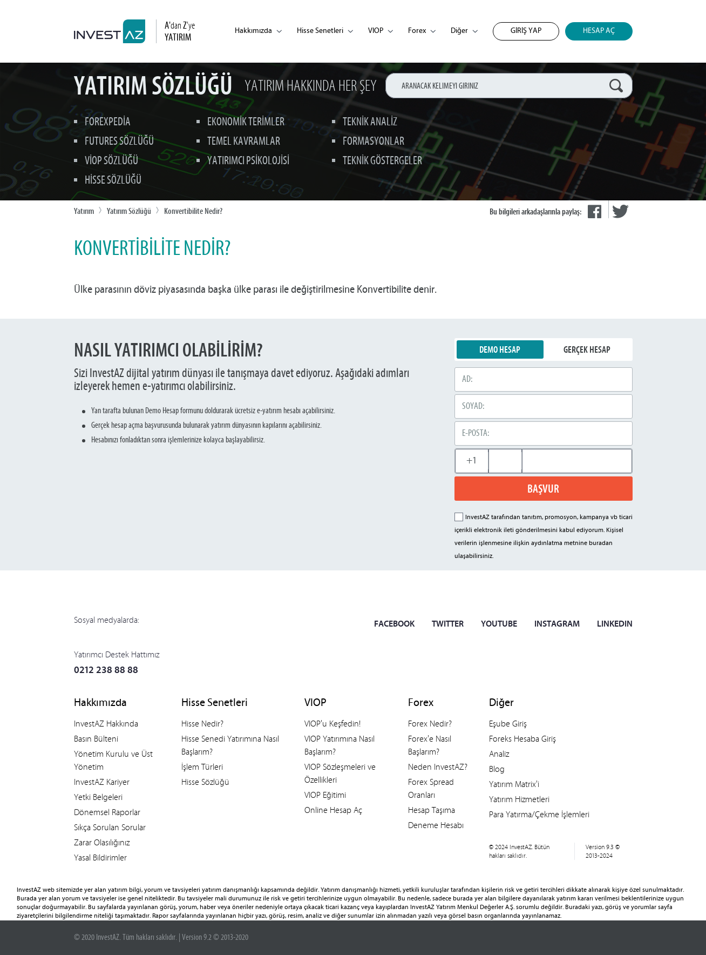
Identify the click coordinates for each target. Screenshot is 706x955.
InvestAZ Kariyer (102, 782)
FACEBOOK (394, 624)
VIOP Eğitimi (325, 795)
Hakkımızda (258, 31)
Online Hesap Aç (333, 810)
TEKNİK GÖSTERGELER (382, 161)
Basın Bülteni (96, 739)
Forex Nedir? (430, 723)
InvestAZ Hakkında (106, 723)
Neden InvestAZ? (437, 767)
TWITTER (448, 624)
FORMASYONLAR (373, 142)
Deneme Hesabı (436, 825)
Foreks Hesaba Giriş (522, 739)
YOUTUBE (499, 624)
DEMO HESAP (499, 349)
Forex (422, 31)
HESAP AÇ (599, 31)
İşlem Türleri (202, 767)
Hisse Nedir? (202, 723)
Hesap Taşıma (431, 810)
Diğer (464, 31)
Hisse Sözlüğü (205, 782)
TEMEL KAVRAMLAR (243, 142)
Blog (497, 769)
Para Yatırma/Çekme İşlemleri (539, 814)
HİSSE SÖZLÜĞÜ (113, 180)
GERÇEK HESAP (587, 349)
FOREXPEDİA (108, 122)
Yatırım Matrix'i (514, 784)
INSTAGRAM (557, 624)
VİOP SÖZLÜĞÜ (111, 161)
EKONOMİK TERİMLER (245, 122)
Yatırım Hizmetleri (519, 799)
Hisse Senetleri (325, 31)
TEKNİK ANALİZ (370, 122)
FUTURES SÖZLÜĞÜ (119, 142)
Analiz (499, 754)
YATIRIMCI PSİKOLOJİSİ (248, 161)
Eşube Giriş (508, 723)
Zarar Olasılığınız (102, 842)
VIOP (380, 31)
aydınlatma (546, 543)
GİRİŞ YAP (526, 31)
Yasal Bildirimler (100, 857)
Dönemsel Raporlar (107, 812)
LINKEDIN (615, 624)
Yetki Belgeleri (98, 797)
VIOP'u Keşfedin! (332, 723)
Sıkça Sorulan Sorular (110, 827)
